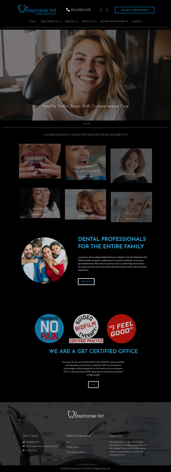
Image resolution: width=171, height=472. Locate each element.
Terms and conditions (75, 452)
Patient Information (113, 21)
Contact (137, 21)
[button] (101, 10)
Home (32, 21)
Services (70, 21)
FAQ (68, 442)
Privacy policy (72, 447)
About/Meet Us (49, 21)
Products (88, 21)
